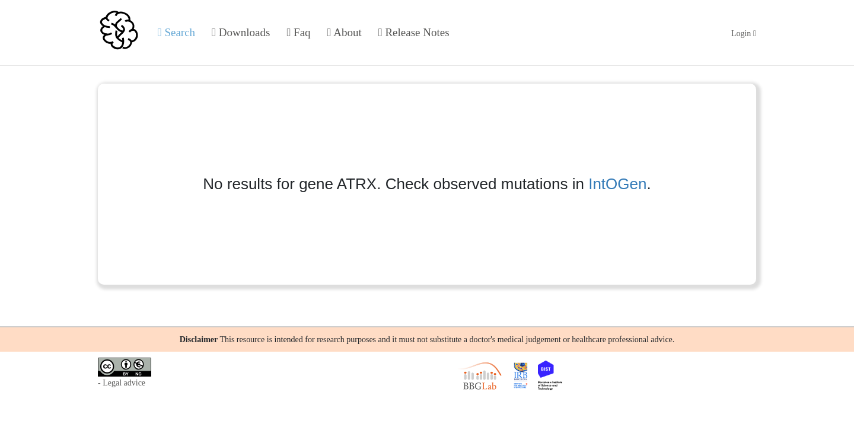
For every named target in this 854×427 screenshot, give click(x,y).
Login (743, 33)
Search (176, 32)
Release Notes (414, 32)
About (344, 32)
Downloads (241, 32)
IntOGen (617, 184)
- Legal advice (121, 382)
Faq (298, 32)
